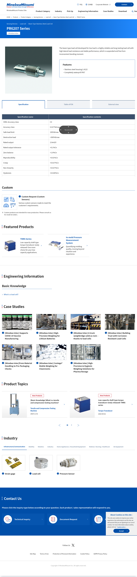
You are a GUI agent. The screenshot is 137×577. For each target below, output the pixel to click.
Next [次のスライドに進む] (78, 425)
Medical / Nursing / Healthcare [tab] (99, 447)
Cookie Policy (84, 554)
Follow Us (68, 545)
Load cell (48, 17)
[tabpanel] (68, 465)
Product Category (43, 11)
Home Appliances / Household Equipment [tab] (71, 447)
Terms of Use (44, 554)
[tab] (67, 425)
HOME (8, 17)
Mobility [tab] (31, 447)
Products (15, 17)
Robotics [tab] (41, 447)
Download (122, 11)
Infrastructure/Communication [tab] (14, 447)
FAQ (81, 4)
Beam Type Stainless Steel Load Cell (64, 17)
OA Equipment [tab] (118, 447)
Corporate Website (103, 4)
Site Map (33, 554)
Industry (58, 11)
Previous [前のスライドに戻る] (59, 425)
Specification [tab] (23, 104)
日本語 (90, 4)
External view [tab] (113, 104)
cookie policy (121, 527)
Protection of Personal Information (64, 554)
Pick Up (70, 11)
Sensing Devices (38, 17)
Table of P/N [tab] (68, 104)
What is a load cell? (11, 294)
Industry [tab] (50, 447)
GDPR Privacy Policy (100, 554)
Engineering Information (88, 11)
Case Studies (108, 11)
